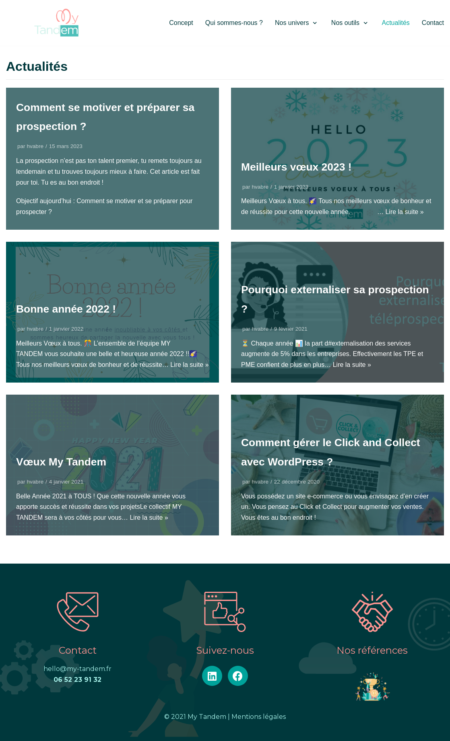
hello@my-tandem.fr (77, 669)
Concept (181, 22)
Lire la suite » (404, 211)
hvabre (35, 146)
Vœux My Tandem (64, 461)
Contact (433, 22)
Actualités (395, 22)
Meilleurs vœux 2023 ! (299, 167)
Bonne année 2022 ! (69, 309)
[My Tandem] (56, 23)
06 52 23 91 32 (77, 679)
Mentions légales (258, 716)
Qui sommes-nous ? (234, 22)
